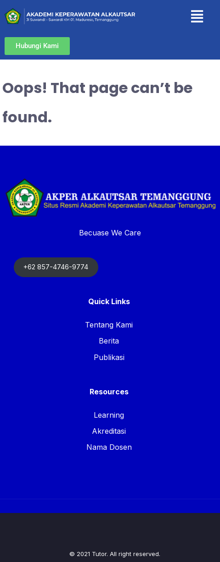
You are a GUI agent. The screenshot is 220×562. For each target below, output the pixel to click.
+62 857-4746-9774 (55, 267)
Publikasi (109, 357)
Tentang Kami (109, 324)
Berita (109, 340)
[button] (197, 16)
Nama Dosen (109, 447)
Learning (109, 415)
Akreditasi (109, 431)
